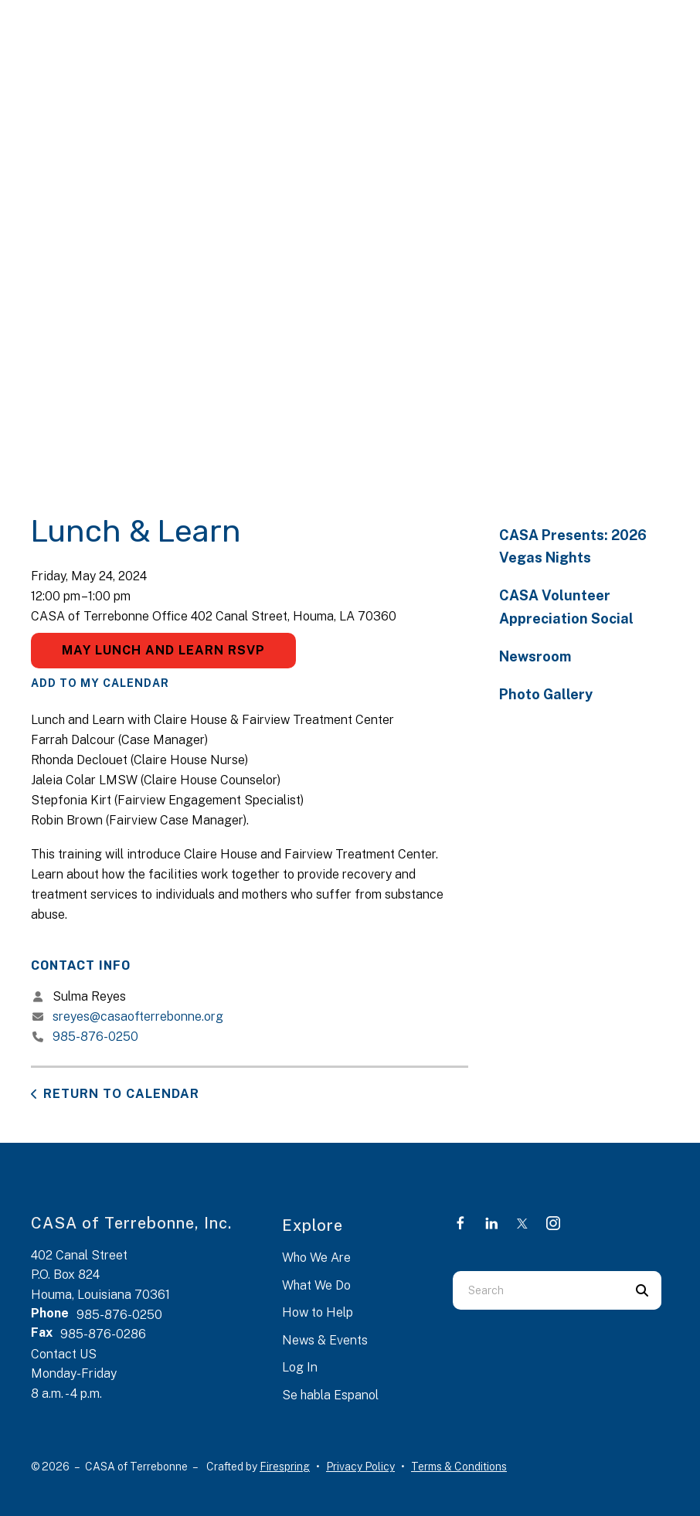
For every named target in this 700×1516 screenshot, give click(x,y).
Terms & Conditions (459, 1466)
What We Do (316, 1285)
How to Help (317, 1312)
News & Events (325, 1340)
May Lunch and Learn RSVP (163, 650)
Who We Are (316, 1257)
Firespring (285, 1466)
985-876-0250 (95, 1036)
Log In (300, 1367)
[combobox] (538, 1290)
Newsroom (535, 656)
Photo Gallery (546, 694)
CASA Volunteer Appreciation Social (566, 606)
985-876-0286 (103, 1334)
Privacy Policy (360, 1466)
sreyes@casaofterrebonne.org (138, 1016)
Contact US (64, 1354)
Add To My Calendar (100, 683)
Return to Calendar (121, 1093)
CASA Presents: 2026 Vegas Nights (573, 546)
